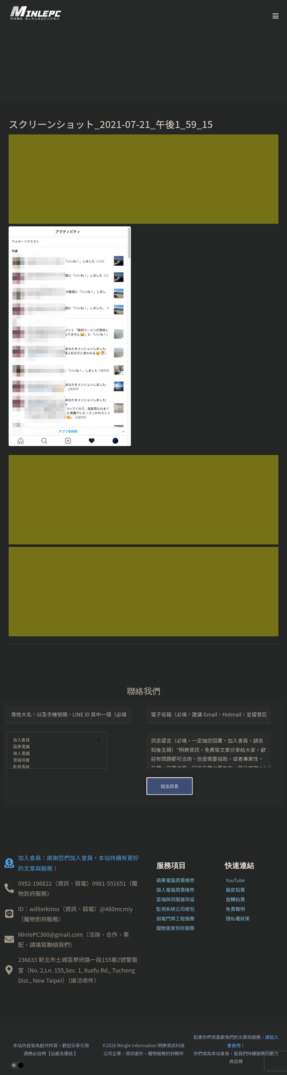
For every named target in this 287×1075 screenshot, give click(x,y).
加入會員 (52, 740)
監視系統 (52, 767)
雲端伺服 (52, 760)
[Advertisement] (143, 179)
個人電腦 (52, 753)
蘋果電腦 (52, 747)
